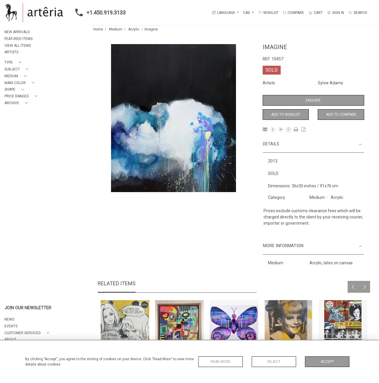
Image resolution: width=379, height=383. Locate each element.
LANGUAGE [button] (223, 13)
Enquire (313, 100)
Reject (273, 362)
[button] (14, 62)
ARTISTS (11, 52)
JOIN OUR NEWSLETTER (27, 307)
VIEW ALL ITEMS (17, 46)
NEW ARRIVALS (17, 32)
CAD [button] (247, 13)
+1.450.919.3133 (99, 12)
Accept (327, 362)
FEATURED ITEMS (18, 39)
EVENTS (10, 326)
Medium (115, 29)
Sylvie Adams (330, 83)
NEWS (9, 319)
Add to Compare (341, 114)
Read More (221, 362)
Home (98, 29)
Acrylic (133, 29)
